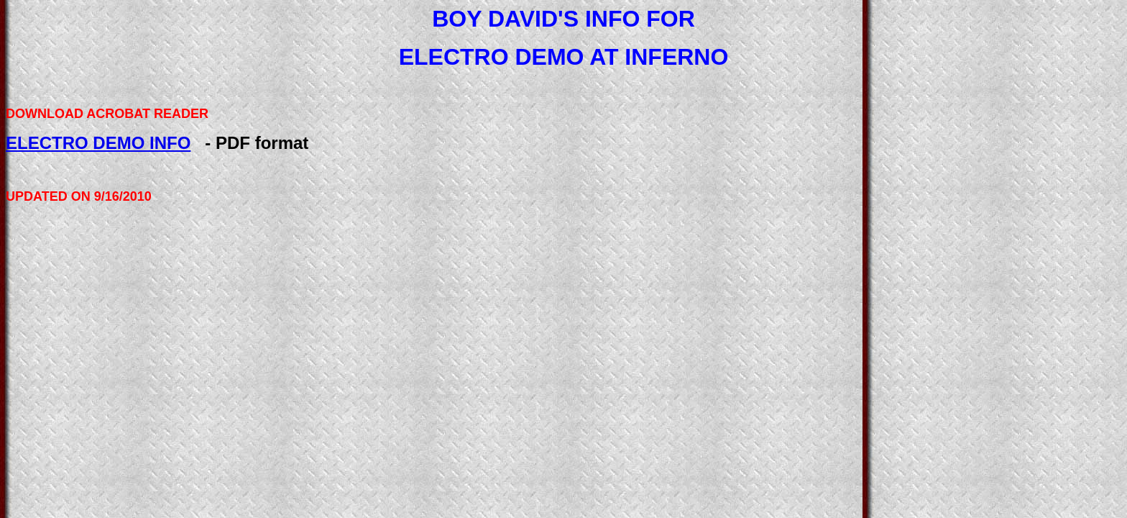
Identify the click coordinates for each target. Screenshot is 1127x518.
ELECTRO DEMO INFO (98, 143)
